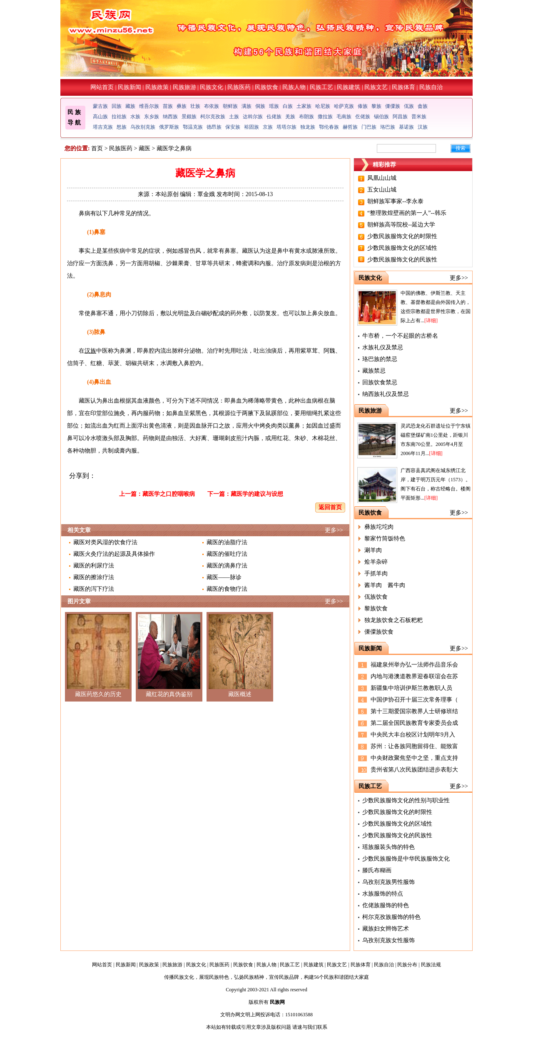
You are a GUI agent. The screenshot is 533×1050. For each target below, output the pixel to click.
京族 (268, 127)
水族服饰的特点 (382, 894)
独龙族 (307, 127)
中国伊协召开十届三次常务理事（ (414, 700)
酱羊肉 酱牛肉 (384, 585)
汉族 (423, 127)
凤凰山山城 (381, 178)
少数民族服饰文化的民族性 (402, 259)
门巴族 (368, 127)
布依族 (211, 106)
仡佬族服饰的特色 (385, 905)
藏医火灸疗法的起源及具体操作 (114, 554)
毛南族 (343, 116)
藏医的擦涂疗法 (93, 577)
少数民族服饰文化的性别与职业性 (406, 800)
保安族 (232, 127)
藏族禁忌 (374, 371)
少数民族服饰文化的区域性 (402, 248)
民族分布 (407, 965)
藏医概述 (240, 694)
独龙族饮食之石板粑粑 (393, 620)
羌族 (290, 116)
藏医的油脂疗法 (227, 542)
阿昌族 (400, 116)
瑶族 (274, 106)
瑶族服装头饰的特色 (388, 847)
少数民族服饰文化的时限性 (402, 236)
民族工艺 (321, 87)
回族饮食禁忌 (379, 382)
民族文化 (211, 87)
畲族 (423, 106)
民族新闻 (129, 87)
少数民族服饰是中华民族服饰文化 (406, 859)
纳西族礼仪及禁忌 (385, 394)
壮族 (195, 106)
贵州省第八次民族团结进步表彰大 (414, 769)
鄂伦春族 (329, 127)
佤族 (409, 106)
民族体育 (403, 87)
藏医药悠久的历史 (98, 694)
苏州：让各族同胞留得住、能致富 (414, 746)
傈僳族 (392, 106)
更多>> (334, 530)
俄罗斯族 (169, 127)
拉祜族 (119, 116)
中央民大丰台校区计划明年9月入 (413, 735)
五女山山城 (381, 190)
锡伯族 (381, 116)
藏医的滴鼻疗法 (227, 565)
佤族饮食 (376, 597)
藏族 (130, 106)
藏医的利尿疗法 (93, 565)
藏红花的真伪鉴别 (169, 694)
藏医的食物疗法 (227, 589)
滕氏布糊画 (376, 870)
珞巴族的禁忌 (379, 359)
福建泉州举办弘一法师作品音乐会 (414, 665)
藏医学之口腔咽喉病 (168, 494)
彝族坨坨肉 (379, 527)
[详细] (431, 320)
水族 (135, 116)
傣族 (363, 106)
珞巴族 (387, 127)
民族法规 (431, 965)
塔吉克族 (103, 127)
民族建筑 (348, 87)
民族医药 (239, 87)
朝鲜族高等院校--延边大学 (401, 224)
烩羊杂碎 (376, 562)
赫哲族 (350, 127)
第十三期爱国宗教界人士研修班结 (414, 711)
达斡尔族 (253, 116)
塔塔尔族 (286, 127)
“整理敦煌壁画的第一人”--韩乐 (406, 213)
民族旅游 (184, 87)
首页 (97, 148)
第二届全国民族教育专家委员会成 (414, 723)
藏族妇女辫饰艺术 (385, 929)
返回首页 (330, 507)
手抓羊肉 (376, 573)
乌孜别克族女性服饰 (388, 940)
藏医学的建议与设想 (257, 494)
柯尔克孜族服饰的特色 (391, 917)
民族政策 (157, 87)
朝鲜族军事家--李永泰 (395, 201)
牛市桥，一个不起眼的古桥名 (400, 336)
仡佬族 (362, 116)
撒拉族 (325, 116)
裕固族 (251, 127)
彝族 (182, 106)
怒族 (122, 127)
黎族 (376, 106)
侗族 (260, 106)
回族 (117, 106)
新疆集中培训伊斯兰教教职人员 (411, 688)
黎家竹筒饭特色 (384, 538)
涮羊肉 (373, 550)
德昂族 (214, 127)
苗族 (168, 106)
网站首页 (102, 87)
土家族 (303, 106)
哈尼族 (322, 106)
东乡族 (151, 116)
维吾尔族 (149, 106)
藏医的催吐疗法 (227, 554)
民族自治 (431, 87)
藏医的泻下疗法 (93, 589)
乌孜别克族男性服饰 (388, 882)
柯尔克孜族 (212, 116)
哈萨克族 (344, 106)
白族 (288, 106)
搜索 (461, 148)
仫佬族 (273, 116)
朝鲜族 (230, 106)
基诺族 (406, 127)
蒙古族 (100, 106)
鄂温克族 (193, 127)
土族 (234, 116)
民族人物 (294, 87)
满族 (247, 106)
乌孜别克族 (142, 127)
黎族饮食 (376, 608)
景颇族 (189, 116)
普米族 (418, 116)
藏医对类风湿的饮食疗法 (105, 542)
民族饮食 (266, 87)
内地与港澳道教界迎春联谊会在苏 (414, 676)
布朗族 (306, 116)
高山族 (100, 116)
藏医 (144, 148)
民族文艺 (376, 87)
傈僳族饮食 (379, 632)
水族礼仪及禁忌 (382, 347)
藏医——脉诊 (224, 577)
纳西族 (170, 116)
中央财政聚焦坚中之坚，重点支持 (414, 758)
